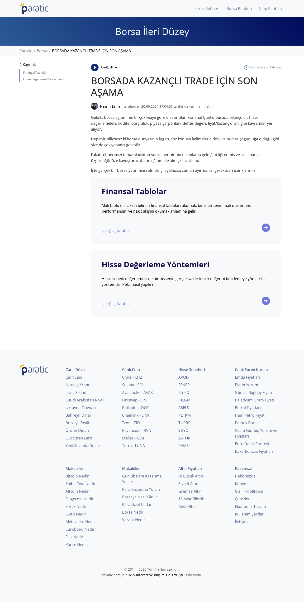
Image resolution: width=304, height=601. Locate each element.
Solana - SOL (133, 384)
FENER (184, 384)
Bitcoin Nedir (77, 476)
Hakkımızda (245, 476)
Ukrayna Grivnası (81, 407)
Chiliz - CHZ (132, 377)
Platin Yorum (246, 384)
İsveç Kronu (76, 392)
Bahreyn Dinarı (79, 415)
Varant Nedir (133, 519)
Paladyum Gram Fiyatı (254, 400)
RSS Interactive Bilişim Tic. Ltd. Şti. (156, 575)
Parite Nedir (76, 544)
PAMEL (184, 445)
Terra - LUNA (133, 445)
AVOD (183, 377)
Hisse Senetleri (191, 369)
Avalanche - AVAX (137, 392)
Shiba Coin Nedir (80, 483)
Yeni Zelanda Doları (83, 445)
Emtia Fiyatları (247, 377)
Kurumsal (243, 468)
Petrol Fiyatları (248, 407)
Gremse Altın (190, 491)
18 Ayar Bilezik (191, 498)
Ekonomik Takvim (250, 506)
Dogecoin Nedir (80, 498)
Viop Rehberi (270, 8)
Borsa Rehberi (239, 8)
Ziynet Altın (188, 483)
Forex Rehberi (207, 8)
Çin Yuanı (74, 377)
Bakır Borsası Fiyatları (254, 451)
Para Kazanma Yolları (141, 489)
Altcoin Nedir (77, 491)
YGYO (183, 430)
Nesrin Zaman (111, 106)
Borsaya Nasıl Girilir (139, 497)
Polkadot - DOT (135, 407)
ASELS (183, 407)
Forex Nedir (76, 506)
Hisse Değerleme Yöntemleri (43, 79)
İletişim (241, 521)
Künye (240, 483)
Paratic (25, 50)
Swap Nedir (76, 514)
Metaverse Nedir (80, 521)
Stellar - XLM (133, 438)
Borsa (42, 50)
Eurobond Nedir (80, 529)
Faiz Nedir (74, 536)
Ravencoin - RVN (136, 430)
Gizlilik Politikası (249, 491)
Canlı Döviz (76, 369)
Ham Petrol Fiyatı (250, 415)
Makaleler (74, 468)
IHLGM (184, 400)
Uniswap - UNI (134, 400)
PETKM (184, 415)
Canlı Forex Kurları (251, 369)
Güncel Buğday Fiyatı (253, 392)
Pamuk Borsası (248, 422)
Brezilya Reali (77, 422)
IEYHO (183, 392)
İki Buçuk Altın (190, 476)
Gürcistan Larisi (80, 438)
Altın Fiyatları (190, 468)
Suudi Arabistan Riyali (85, 400)
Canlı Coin (131, 369)
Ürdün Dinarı (77, 430)
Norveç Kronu (78, 384)
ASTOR (184, 438)
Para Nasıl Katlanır (138, 504)
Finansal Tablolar (35, 72)
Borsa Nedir (132, 512)
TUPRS (184, 422)
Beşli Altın (187, 506)
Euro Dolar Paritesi (252, 443)
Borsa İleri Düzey (152, 31)
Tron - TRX (131, 422)
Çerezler (242, 498)
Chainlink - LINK (136, 415)
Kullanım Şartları (250, 514)
